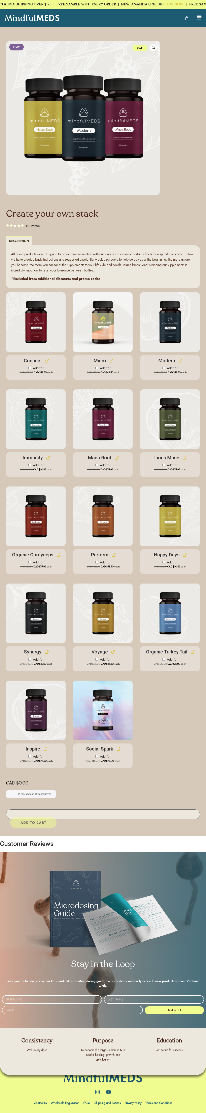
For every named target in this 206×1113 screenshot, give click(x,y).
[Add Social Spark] (96, 756)
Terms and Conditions (158, 1103)
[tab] (19, 241)
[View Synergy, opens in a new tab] (46, 652)
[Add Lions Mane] (163, 465)
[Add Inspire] (29, 756)
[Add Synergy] (29, 659)
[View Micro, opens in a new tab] (111, 360)
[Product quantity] (103, 814)
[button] (153, 47)
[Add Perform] (96, 562)
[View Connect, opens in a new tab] (46, 360)
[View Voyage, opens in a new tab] (112, 652)
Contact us (40, 1103)
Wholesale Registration (65, 1103)
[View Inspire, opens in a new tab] (45, 749)
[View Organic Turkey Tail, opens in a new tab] (192, 652)
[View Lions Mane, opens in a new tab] (184, 457)
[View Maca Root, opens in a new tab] (116, 457)
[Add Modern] (163, 368)
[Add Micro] (96, 368)
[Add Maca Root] (96, 465)
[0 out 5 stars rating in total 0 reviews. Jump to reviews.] (23, 226)
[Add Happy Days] (163, 562)
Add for (36, 370)
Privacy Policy (133, 1103)
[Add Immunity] (29, 465)
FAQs (86, 1103)
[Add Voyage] (96, 659)
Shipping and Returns (107, 1103)
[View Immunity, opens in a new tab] (47, 457)
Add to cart (42, 814)
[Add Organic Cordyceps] (29, 562)
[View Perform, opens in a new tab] (113, 555)
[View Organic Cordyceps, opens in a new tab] (58, 555)
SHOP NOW (176, 4)
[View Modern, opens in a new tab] (180, 360)
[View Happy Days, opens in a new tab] (184, 555)
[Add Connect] (29, 368)
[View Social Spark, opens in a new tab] (118, 749)
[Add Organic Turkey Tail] (163, 659)
